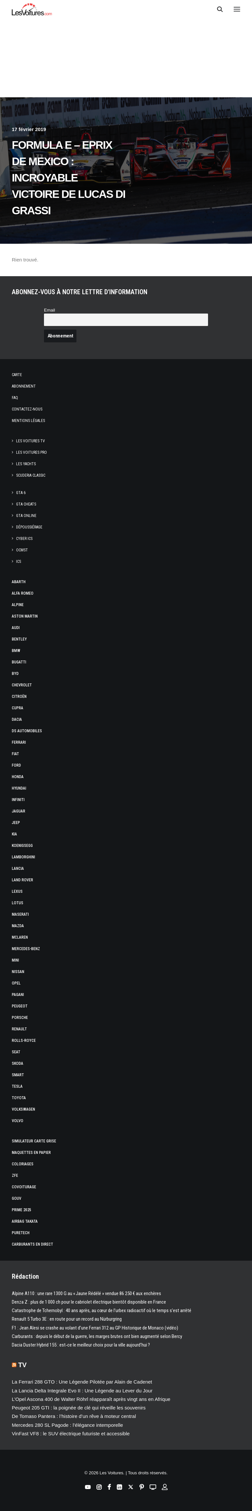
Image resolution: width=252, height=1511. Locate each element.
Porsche (20, 1017)
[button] (237, 9)
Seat (16, 1052)
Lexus (17, 891)
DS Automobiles (27, 731)
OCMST (22, 550)
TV (22, 1364)
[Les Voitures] (32, 9)
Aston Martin (25, 616)
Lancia (18, 868)
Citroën (19, 696)
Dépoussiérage (29, 527)
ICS (18, 561)
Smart (18, 1075)
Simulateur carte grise (34, 1141)
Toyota (19, 1098)
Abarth (19, 582)
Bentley (19, 639)
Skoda (17, 1063)
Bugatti (19, 662)
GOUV (16, 1198)
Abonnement (24, 386)
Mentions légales (28, 420)
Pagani (18, 994)
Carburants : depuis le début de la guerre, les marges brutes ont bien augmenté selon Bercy (97, 1336)
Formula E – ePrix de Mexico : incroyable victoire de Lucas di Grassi (68, 178)
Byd (15, 673)
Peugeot (20, 1006)
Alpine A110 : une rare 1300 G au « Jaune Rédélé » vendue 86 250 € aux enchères (86, 1293)
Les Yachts (26, 464)
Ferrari (19, 742)
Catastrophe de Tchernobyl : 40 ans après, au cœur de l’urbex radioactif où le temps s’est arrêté (101, 1310)
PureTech (21, 1233)
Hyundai (19, 788)
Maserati (20, 914)
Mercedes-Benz (26, 949)
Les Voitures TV (30, 441)
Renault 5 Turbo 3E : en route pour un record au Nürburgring (67, 1319)
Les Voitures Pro (31, 452)
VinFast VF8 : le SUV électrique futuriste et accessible (71, 1433)
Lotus (17, 903)
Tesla (17, 1086)
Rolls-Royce (24, 1040)
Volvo (17, 1121)
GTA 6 (21, 492)
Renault (19, 1029)
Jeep (16, 822)
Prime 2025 (21, 1210)
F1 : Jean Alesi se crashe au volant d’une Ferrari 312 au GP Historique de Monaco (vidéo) (95, 1328)
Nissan (18, 971)
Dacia (17, 719)
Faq (15, 397)
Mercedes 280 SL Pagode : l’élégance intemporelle (67, 1425)
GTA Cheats (26, 504)
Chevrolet (22, 685)
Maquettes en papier (31, 1152)
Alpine (18, 604)
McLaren (20, 937)
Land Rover (22, 880)
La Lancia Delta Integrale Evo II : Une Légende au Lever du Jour (82, 1390)
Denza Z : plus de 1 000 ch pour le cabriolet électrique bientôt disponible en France (89, 1302)
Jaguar (18, 811)
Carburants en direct (32, 1244)
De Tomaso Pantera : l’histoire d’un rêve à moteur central (74, 1416)
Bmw (16, 650)
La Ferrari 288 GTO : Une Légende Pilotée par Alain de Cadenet (82, 1382)
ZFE (15, 1175)
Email (49, 310)
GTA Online (26, 515)
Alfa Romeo (22, 593)
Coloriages (22, 1164)
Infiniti (18, 799)
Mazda (18, 926)
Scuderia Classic (30, 475)
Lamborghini (23, 857)
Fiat (15, 754)
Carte (17, 375)
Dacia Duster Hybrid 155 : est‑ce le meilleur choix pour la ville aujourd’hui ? (81, 1345)
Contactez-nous (27, 409)
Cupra (17, 708)
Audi (16, 627)
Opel (16, 983)
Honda (18, 777)
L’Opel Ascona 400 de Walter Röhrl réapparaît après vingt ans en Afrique (91, 1399)
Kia (14, 834)
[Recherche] (217, 9)
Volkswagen (23, 1109)
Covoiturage (24, 1187)
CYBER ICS (24, 538)
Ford (16, 765)
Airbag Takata (25, 1221)
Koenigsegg (22, 845)
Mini (15, 960)
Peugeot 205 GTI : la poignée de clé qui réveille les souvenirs (79, 1407)
